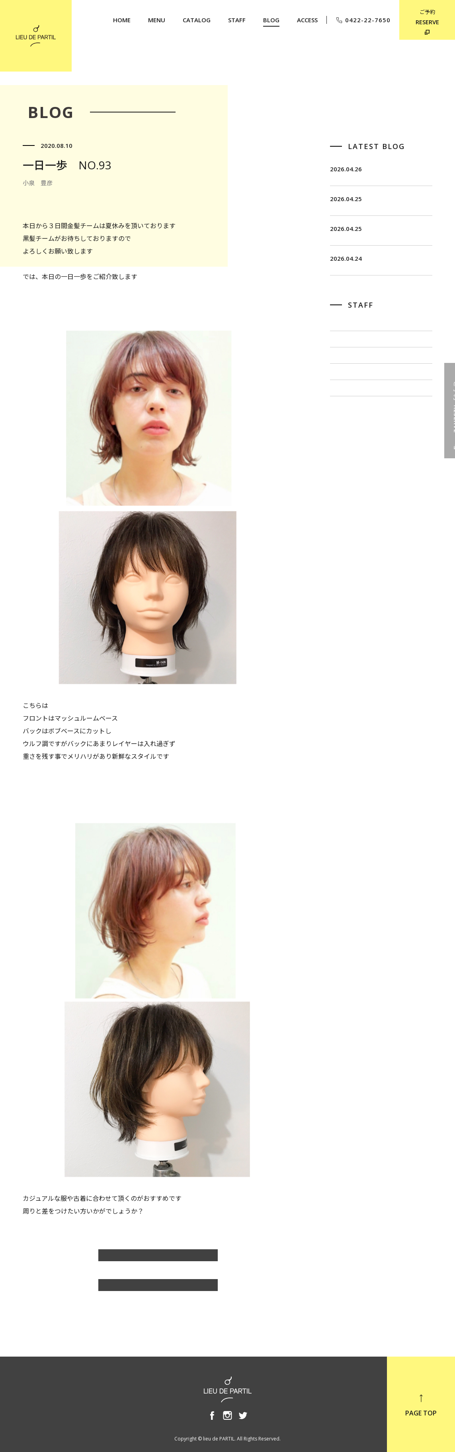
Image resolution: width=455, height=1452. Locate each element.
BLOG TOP (158, 1289)
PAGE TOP (421, 1405)
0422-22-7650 (363, 20)
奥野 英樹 (346, 484)
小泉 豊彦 (346, 458)
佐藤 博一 (346, 404)
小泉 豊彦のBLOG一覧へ (158, 1259)
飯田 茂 (342, 378)
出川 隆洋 (346, 431)
